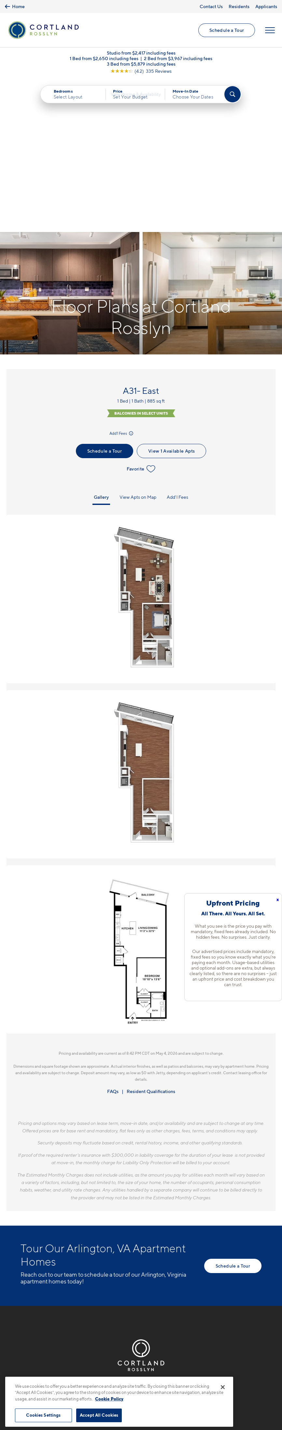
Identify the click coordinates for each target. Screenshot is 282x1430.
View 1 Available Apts (171, 300)
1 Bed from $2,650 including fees (104, 61)
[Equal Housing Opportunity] (24, 1287)
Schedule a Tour (226, 31)
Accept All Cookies (99, 1415)
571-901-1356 (37, 1252)
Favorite (141, 318)
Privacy (110, 1372)
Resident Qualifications (151, 940)
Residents (239, 6)
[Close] (223, 1387)
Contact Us (211, 6)
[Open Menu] (270, 31)
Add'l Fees (121, 282)
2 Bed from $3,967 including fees (178, 61)
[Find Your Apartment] (232, 97)
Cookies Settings (43, 1415)
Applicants (266, 6)
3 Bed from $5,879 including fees (141, 66)
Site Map (170, 1372)
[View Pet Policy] (75, 1287)
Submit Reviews (139, 1372)
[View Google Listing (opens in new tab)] (141, 73)
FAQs (113, 940)
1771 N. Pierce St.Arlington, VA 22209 (46, 1267)
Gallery (101, 346)
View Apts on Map (138, 346)
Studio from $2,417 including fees (141, 55)
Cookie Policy (109, 1398)
